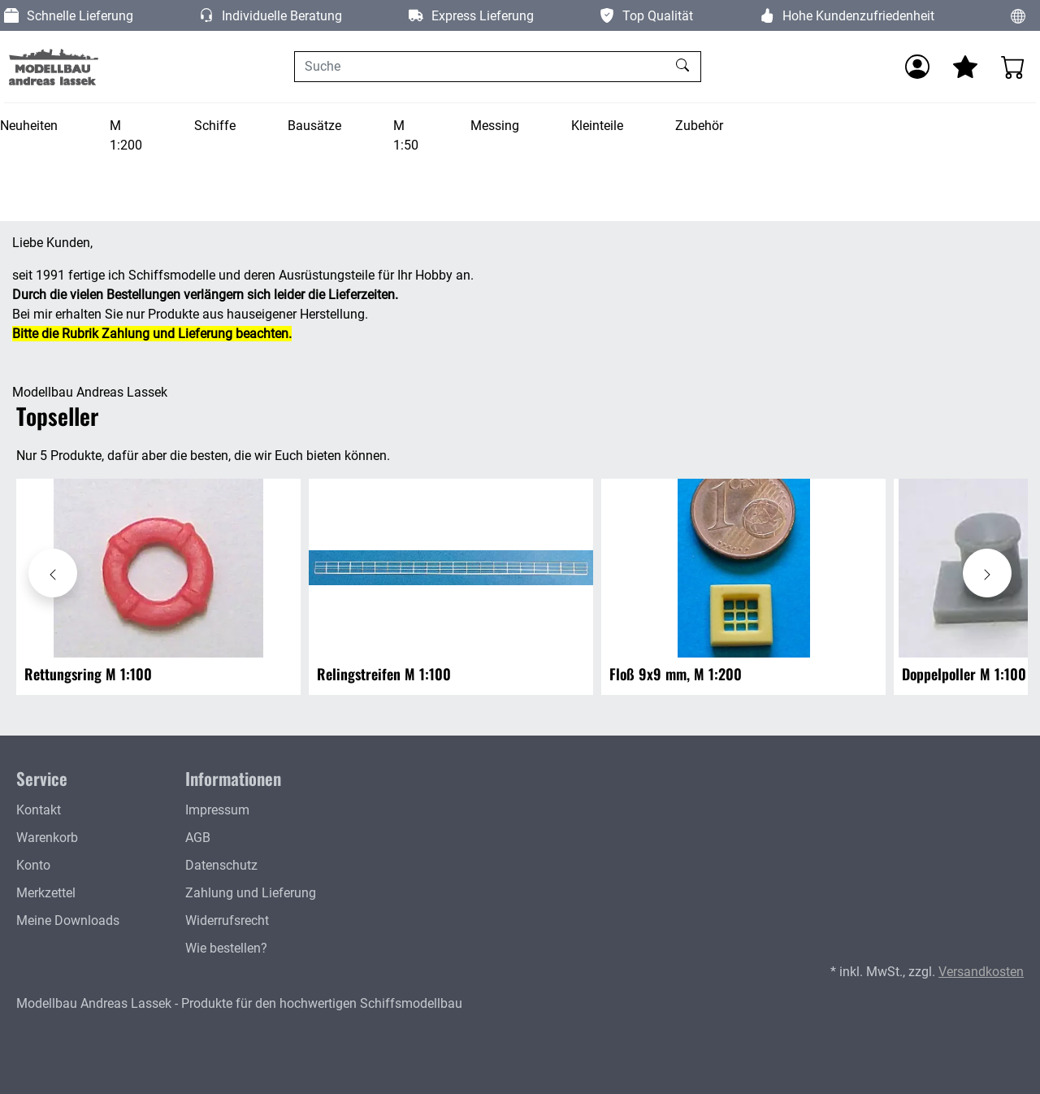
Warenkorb (47, 837)
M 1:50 (405, 135)
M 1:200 (126, 135)
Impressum (217, 810)
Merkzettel (46, 893)
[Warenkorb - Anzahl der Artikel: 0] (1013, 67)
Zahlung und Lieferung (250, 893)
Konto (33, 865)
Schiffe (215, 125)
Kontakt (38, 810)
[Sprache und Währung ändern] (1018, 15)
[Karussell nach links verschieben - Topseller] (52, 573)
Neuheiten (29, 125)
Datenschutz (221, 865)
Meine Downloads (67, 920)
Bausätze (314, 125)
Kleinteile (597, 125)
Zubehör (699, 125)
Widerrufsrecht (227, 920)
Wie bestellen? (226, 948)
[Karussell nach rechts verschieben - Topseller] (987, 573)
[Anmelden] (917, 67)
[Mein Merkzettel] (965, 67)
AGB (197, 837)
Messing (494, 125)
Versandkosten (981, 971)
